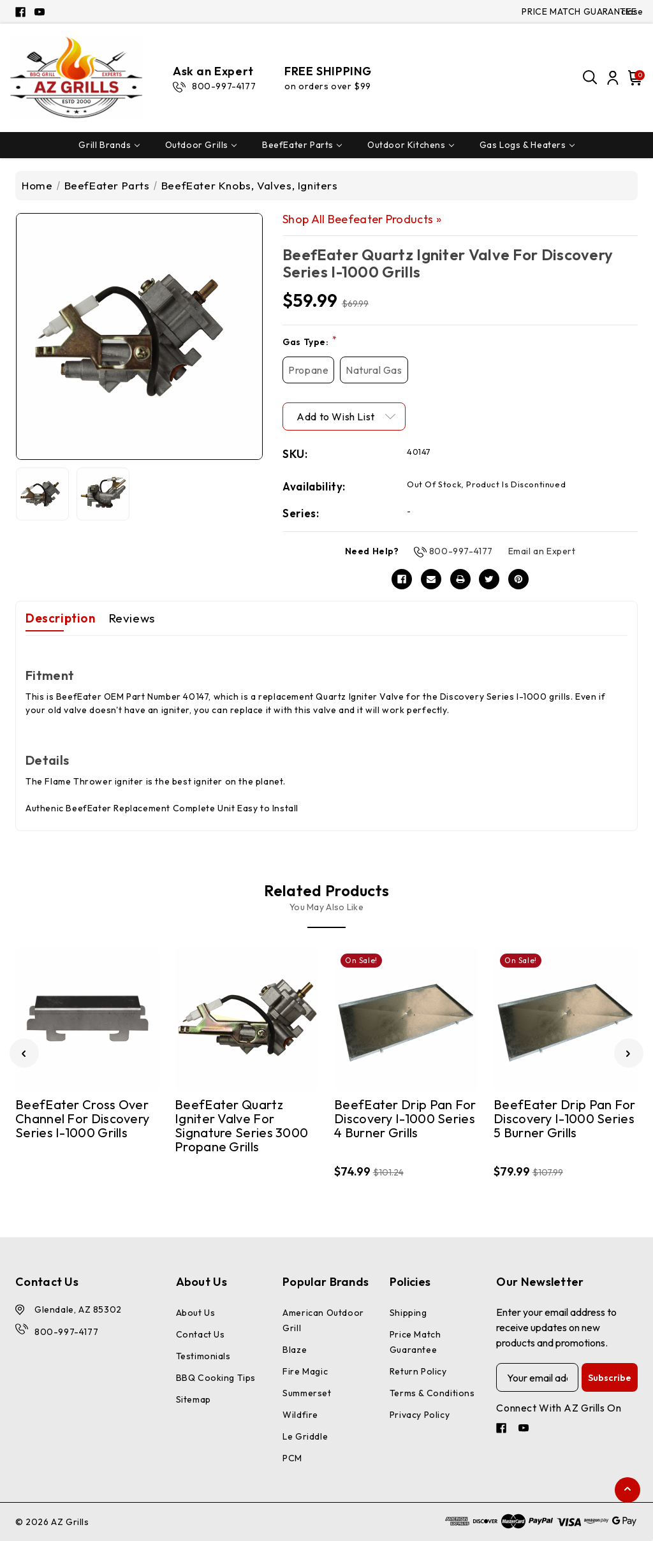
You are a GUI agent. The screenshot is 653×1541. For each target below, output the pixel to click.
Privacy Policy (420, 1414)
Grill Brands (108, 145)
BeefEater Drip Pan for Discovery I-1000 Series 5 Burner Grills (565, 1119)
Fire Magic (305, 1371)
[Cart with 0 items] (633, 77)
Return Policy (418, 1371)
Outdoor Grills (201, 145)
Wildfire (300, 1414)
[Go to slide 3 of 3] (24, 1053)
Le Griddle (305, 1436)
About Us (196, 1312)
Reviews (131, 618)
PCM (292, 1458)
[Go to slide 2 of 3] (628, 1053)
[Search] (590, 77)
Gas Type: (309, 341)
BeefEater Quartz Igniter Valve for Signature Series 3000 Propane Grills (241, 1126)
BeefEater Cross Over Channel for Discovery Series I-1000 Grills (82, 1119)
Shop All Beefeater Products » (361, 219)
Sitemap (193, 1399)
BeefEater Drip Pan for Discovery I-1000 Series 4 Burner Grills (405, 1119)
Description (61, 618)
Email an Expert (542, 551)
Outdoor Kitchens (410, 145)
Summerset (306, 1393)
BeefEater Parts (302, 145)
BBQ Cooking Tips (216, 1377)
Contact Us (200, 1334)
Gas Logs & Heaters (527, 145)
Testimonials (203, 1356)
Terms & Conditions (432, 1393)
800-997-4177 (461, 551)
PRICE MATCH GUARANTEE (579, 11)
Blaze (294, 1349)
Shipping (408, 1312)
